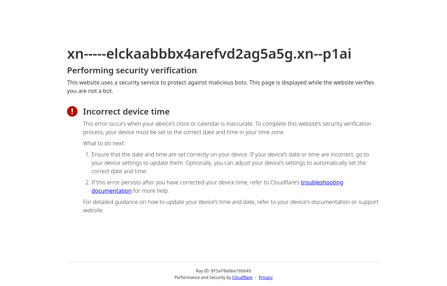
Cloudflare (242, 277)
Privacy (266, 277)
